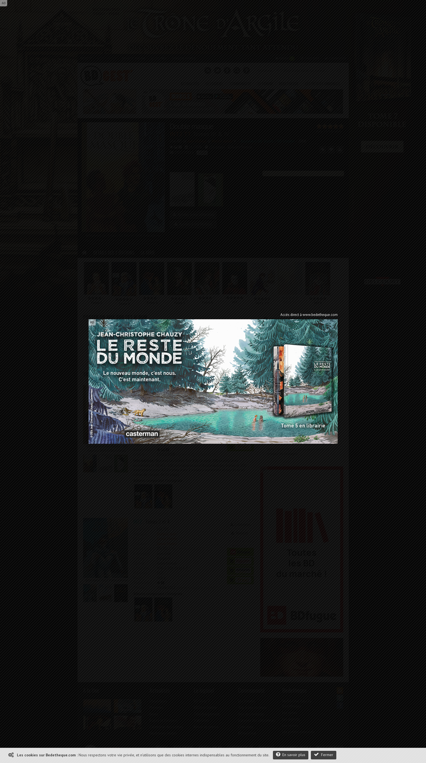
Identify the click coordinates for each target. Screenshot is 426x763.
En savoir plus (290, 754)
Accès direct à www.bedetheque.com (309, 314)
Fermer (323, 754)
